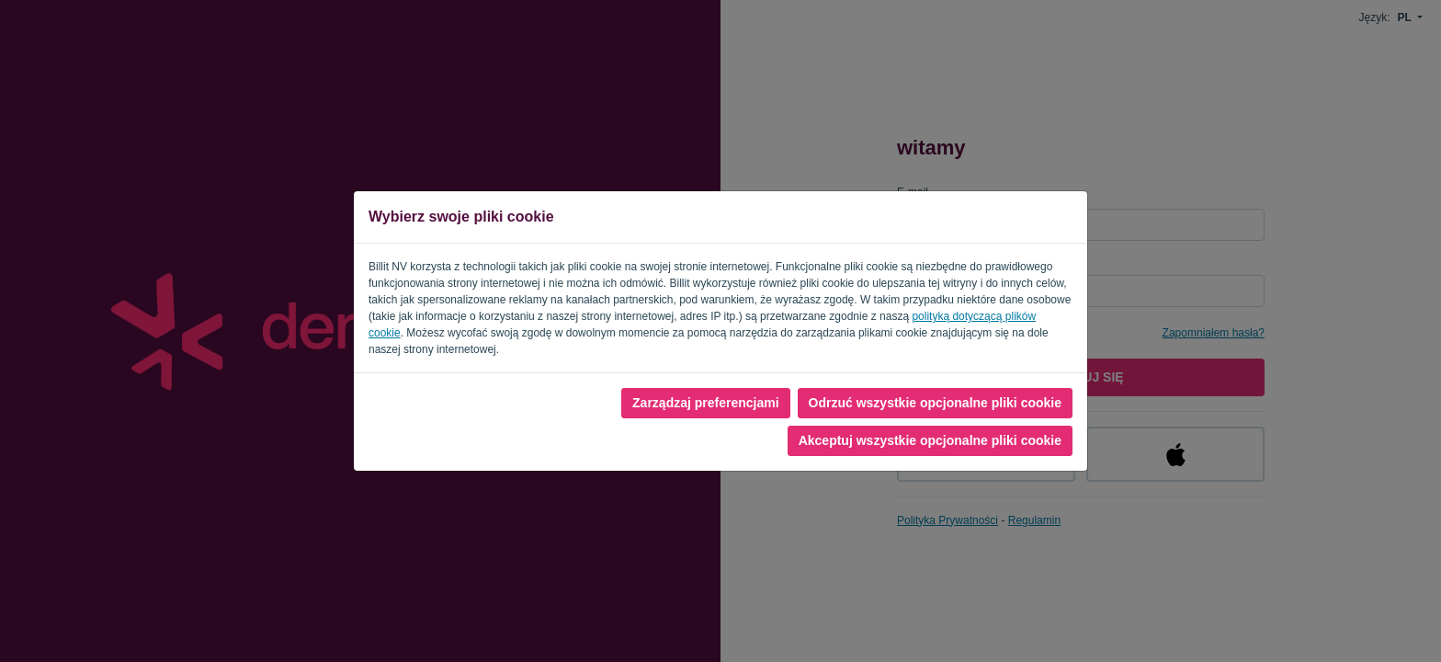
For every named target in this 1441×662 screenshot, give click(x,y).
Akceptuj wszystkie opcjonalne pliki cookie (930, 440)
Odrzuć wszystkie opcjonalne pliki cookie (935, 402)
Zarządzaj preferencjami (705, 402)
